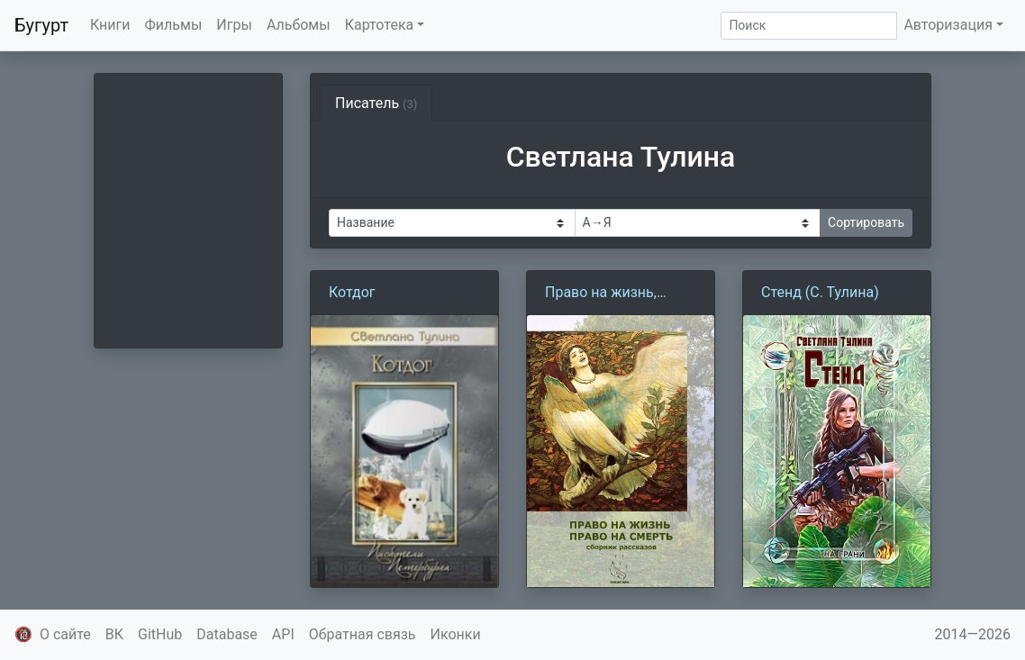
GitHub (160, 634)
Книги (110, 24)
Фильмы (174, 24)
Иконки (456, 634)
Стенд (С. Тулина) (820, 292)
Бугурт (41, 25)
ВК (114, 634)
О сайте (65, 634)
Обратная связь (362, 634)
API (283, 634)
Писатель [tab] (376, 103)
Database (227, 634)
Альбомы (299, 24)
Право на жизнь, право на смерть (601, 293)
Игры (234, 24)
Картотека (379, 24)
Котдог (352, 292)
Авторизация (948, 24)
